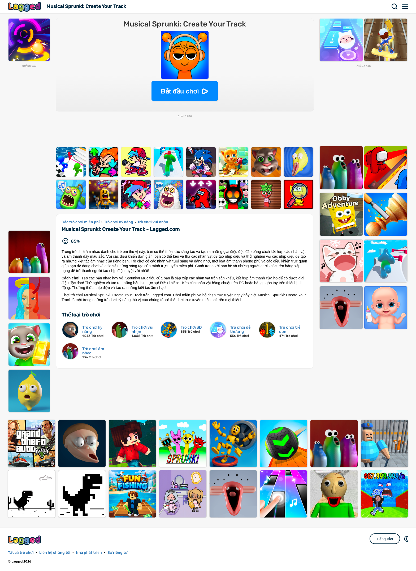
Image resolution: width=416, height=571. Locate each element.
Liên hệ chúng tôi (54, 552)
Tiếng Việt (384, 539)
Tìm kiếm (394, 6)
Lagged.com (25, 540)
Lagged (25, 7)
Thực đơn (405, 6)
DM (406, 538)
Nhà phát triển (89, 552)
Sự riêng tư (117, 552)
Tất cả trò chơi (21, 552)
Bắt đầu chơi (180, 91)
